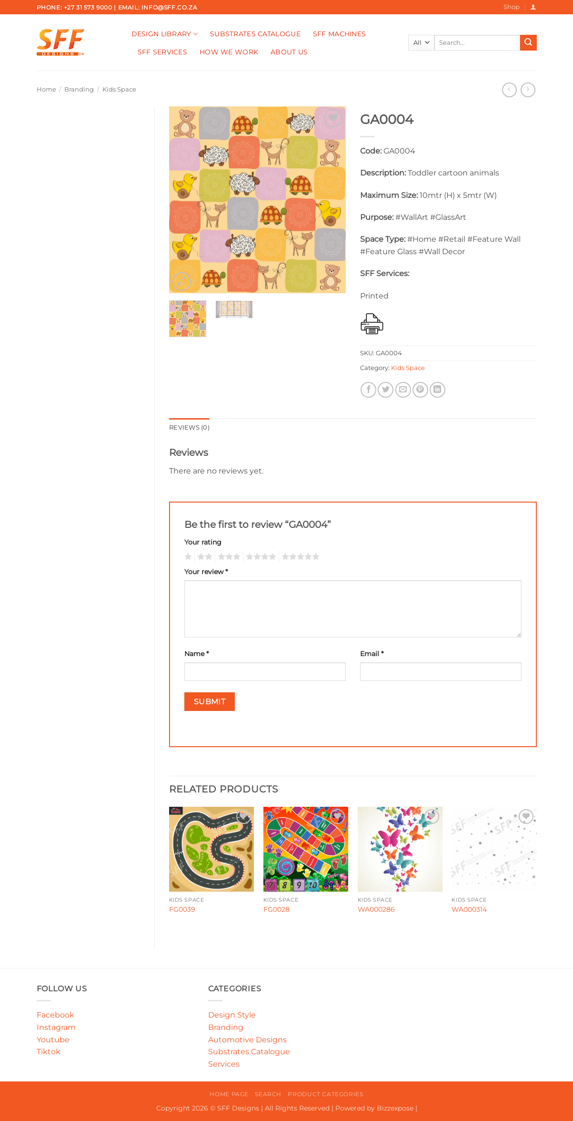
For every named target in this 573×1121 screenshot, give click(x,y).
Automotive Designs (247, 1039)
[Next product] (509, 89)
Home (46, 89)
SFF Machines (339, 34)
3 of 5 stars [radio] (228, 557)
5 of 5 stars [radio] (299, 557)
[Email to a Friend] (403, 390)
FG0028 (276, 909)
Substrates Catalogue (255, 34)
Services (224, 1064)
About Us (289, 52)
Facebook (55, 1014)
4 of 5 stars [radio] (259, 557)
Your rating (202, 542)
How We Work (229, 52)
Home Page (229, 1094)
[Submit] (528, 43)
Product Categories (325, 1094)
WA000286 (376, 909)
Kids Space (119, 89)
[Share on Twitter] (385, 390)
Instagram (56, 1027)
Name (196, 653)
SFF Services (162, 52)
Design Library (164, 34)
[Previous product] (528, 89)
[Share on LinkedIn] (437, 390)
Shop (511, 6)
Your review (206, 571)
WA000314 (469, 909)
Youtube (53, 1039)
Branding (79, 89)
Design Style (232, 1014)
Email (371, 653)
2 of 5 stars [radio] (203, 557)
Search (268, 1094)
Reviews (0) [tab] (189, 427)
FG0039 (182, 909)
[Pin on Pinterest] (420, 390)
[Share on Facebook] (368, 390)
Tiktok (48, 1051)
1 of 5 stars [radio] (187, 557)
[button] (533, 7)
